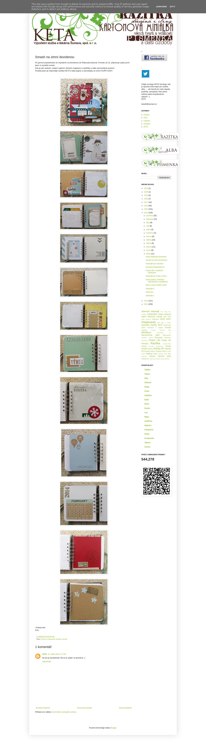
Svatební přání (161, 351)
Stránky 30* (158, 348)
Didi (146, 378)
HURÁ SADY (165, 319)
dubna (149, 243)
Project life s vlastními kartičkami (154, 271)
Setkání (144, 346)
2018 (146, 199)
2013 (146, 301)
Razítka (58, 639)
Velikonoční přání (154, 359)
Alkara (147, 374)
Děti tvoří (167, 316)
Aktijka (147, 370)
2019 (146, 195)
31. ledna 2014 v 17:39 (57, 654)
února (148, 250)
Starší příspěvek (125, 708)
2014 (146, 213)
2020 (146, 192)
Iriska (146, 391)
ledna (148, 254)
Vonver (147, 447)
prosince (149, 216)
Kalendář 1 (150, 296)
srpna (148, 229)
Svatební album (149, 351)
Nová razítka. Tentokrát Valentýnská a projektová (157, 281)
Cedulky (144, 314)
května (149, 240)
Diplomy (148, 319)
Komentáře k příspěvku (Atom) (64, 712)
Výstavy (167, 359)
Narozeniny (167, 335)
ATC (162, 311)
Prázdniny (144, 340)
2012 (146, 304)
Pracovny (167, 337)
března (149, 247)
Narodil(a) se (164, 332)
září (148, 226)
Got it (172, 7)
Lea (146, 413)
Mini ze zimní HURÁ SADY (156, 285)
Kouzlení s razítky (155, 327)
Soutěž (144, 349)
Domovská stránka (84, 708)
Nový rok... (150, 292)
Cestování (152, 314)
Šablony (149, 354)
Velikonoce (145, 359)
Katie (146, 400)
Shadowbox (159, 346)
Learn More (161, 7)
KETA (44, 654)
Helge (146, 387)
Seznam (151, 346)
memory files (165, 330)
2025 (146, 188)
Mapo (146, 417)
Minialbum (146, 332)
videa (162, 359)
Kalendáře (145, 325)
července (150, 233)
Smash (64, 639)
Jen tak (160, 322)
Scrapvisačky (166, 344)
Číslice (160, 314)
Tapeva (147, 443)
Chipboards (51, 639)
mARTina (148, 421)
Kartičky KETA (156, 325)
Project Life (154, 340)
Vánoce (152, 356)
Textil (165, 354)
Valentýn (144, 356)
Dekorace (151, 317)
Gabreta (147, 121)
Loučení (153, 330)
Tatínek (160, 354)
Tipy (169, 354)
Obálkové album (147, 337)
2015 (146, 209)
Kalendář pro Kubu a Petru (156, 276)
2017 (146, 202)
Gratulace (155, 319)
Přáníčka (144, 344)
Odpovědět (46, 662)
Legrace (144, 330)
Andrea (146, 115)
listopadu (150, 219)
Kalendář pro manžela (154, 264)
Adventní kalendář (150, 311)
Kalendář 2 (150, 289)
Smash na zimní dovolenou (156, 260)
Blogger (113, 728)
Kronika (168, 328)
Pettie (146, 434)
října (148, 223)
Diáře (143, 319)
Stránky (150, 349)
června (149, 236)
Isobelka (147, 124)
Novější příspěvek (43, 708)
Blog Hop (167, 311)
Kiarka (147, 408)
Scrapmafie (149, 438)
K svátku (168, 322)
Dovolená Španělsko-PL (155, 267)
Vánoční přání (164, 356)
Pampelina (148, 430)
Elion (146, 118)
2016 (146, 206)
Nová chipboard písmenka (156, 257)
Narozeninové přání (150, 335)
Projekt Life (166, 340)
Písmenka (158, 338)
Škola (155, 354)
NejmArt (147, 425)
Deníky (43, 639)
